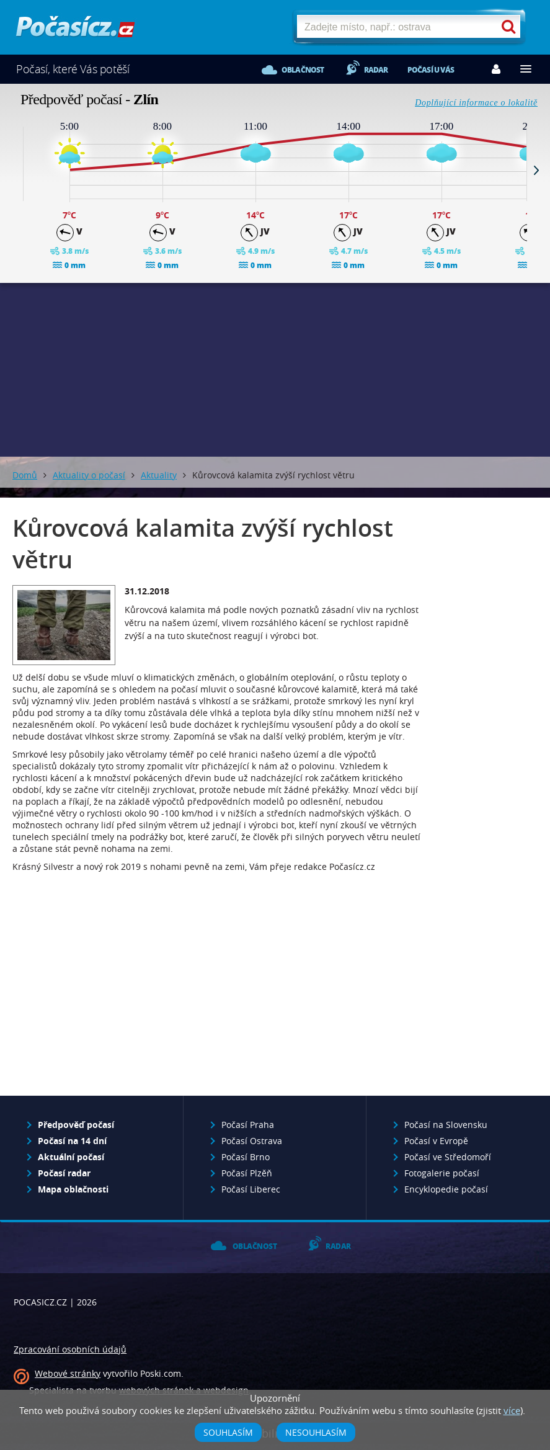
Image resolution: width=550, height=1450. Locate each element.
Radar (376, 70)
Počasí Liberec (250, 1189)
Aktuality (159, 475)
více (511, 1410)
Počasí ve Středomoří (447, 1157)
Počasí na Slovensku (445, 1124)
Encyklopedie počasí (446, 1189)
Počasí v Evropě (436, 1141)
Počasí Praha (247, 1124)
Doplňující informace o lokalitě (476, 102)
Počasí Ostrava (251, 1141)
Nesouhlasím (316, 1432)
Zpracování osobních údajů (70, 1349)
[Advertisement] (275, 370)
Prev (13, 170)
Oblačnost (303, 70)
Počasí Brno (245, 1157)
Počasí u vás (430, 70)
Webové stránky (67, 1373)
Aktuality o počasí (89, 475)
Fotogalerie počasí (441, 1173)
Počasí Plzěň (246, 1173)
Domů (24, 475)
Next (536, 170)
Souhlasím (228, 1432)
